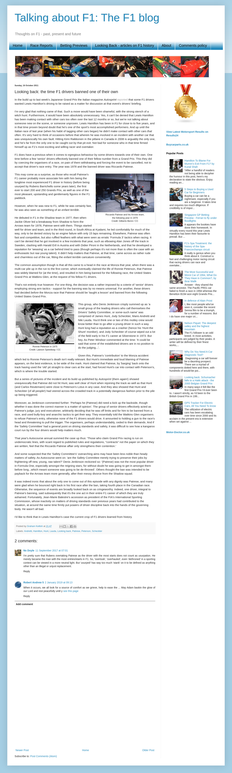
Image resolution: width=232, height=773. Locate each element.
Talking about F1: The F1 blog (87, 17)
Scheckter (97, 531)
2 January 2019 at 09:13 (59, 582)
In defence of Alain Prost (198, 300)
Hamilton (37, 531)
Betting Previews (74, 45)
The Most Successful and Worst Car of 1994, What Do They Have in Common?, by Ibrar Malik (201, 277)
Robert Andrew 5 (33, 582)
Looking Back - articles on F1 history (124, 45)
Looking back (64, 531)
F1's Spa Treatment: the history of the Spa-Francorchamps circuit (198, 246)
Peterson (86, 531)
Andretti (28, 531)
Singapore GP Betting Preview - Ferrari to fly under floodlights (201, 217)
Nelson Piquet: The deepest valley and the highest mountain (200, 326)
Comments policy (193, 45)
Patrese (76, 531)
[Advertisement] (85, 717)
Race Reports (41, 45)
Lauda (53, 531)
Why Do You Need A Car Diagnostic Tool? (198, 353)
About (166, 45)
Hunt (46, 531)
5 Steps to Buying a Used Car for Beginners (199, 191)
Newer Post (22, 750)
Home (17, 45)
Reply (26, 571)
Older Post (148, 750)
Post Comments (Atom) (43, 756)
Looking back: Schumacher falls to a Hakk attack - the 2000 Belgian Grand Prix (200, 380)
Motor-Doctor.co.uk (178, 432)
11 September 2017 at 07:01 (51, 550)
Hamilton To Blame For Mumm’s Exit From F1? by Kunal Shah (199, 163)
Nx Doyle (28, 550)
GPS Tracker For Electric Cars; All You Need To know (200, 404)
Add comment (24, 604)
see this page (70, 591)
